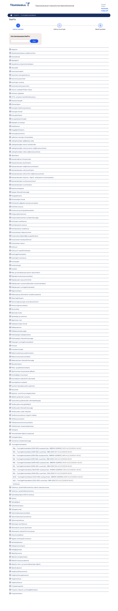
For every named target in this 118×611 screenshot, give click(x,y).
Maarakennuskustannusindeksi (22, 276)
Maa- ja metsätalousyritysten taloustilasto (25, 272)
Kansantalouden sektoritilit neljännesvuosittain (27, 174)
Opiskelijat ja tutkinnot (19, 316)
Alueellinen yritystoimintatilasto (22, 64)
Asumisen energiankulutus (20, 75)
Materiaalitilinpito (17, 298)
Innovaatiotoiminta (18, 133)
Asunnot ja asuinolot (18, 79)
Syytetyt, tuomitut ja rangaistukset (23, 393)
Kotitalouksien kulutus (19, 225)
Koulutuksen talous (18, 243)
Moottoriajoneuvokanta (19, 305)
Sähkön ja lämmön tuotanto (20, 397)
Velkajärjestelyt (16, 549)
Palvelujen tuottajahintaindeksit (22, 342)
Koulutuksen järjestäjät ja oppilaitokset (24, 236)
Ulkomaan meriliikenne (19, 524)
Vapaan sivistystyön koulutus (21, 539)
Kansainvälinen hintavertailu (21, 159)
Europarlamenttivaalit (18, 119)
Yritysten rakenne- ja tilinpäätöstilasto (24, 590)
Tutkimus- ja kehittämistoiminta (22, 491)
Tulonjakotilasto (16, 437)
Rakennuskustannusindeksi (20, 357)
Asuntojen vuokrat (17, 82)
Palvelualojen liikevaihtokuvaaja (22, 338)
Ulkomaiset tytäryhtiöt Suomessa (23, 531)
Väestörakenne (16, 568)
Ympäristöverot (16, 582)
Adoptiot (14, 49)
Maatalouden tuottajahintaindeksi (23, 287)
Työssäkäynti (15, 502)
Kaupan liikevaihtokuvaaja (20, 192)
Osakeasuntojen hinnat (19, 324)
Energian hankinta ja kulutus (21, 108)
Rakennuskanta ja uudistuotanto (22, 353)
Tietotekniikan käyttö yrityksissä (22, 433)
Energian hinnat (16, 112)
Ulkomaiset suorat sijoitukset (21, 528)
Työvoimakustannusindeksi (20, 513)
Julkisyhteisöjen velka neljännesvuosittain (25, 152)
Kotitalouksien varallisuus (20, 229)
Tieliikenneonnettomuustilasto (22, 422)
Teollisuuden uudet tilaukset (21, 411)
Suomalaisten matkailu (19, 382)
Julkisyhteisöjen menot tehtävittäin (23, 144)
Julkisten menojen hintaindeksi (22, 137)
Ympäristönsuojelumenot (20, 575)
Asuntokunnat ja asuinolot (20, 86)
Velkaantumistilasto (18, 546)
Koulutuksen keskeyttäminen (21, 240)
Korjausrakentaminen (18, 214)
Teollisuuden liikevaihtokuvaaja (22, 408)
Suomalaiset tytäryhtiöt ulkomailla (23, 379)
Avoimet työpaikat (17, 93)
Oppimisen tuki (16, 320)
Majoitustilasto (16, 291)
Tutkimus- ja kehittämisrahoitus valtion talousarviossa (30, 487)
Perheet (14, 346)
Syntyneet (14, 389)
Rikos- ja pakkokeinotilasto (20, 368)
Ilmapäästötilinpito (17, 130)
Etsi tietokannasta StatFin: (20, 36)
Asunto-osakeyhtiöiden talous (21, 90)
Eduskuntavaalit (16, 101)
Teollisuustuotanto (17, 419)
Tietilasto (14, 430)
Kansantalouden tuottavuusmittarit (23, 181)
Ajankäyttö (15, 60)
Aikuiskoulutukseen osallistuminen (23, 53)
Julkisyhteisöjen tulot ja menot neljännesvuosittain (28, 148)
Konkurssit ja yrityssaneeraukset (22, 210)
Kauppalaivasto (16, 196)
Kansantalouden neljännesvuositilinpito (25, 166)
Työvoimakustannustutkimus (21, 517)
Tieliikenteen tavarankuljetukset (22, 426)
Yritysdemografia (17, 586)
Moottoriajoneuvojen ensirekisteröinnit (25, 302)
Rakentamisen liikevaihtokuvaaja (22, 360)
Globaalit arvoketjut (18, 122)
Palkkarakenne (16, 327)
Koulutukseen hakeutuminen (21, 232)
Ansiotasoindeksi (17, 71)
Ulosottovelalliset (17, 535)
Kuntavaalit (15, 261)
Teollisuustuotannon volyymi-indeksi (24, 415)
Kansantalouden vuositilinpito (21, 185)
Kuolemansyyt (16, 265)
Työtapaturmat (16, 509)
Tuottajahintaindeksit (28, 15)
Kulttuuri (14, 247)
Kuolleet (14, 269)
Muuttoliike (15, 309)
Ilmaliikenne (15, 126)
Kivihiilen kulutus (17, 207)
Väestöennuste (16, 553)
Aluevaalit (14, 68)
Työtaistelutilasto (17, 506)
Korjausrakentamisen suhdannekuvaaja (24, 218)
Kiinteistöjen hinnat (18, 199)
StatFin (16, 15)
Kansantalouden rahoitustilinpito (22, 170)
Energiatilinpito (16, 115)
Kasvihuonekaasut (17, 188)
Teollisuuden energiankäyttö (21, 404)
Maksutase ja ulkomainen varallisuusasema (26, 294)
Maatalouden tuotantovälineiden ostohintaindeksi (28, 283)
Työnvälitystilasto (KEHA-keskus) (22, 495)
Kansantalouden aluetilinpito (21, 163)
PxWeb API (104, 11)
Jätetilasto (15, 155)
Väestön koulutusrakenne (20, 560)
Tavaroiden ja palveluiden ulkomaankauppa (26, 400)
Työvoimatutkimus (17, 520)
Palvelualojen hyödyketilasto (21, 335)
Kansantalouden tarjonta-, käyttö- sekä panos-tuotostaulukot (32, 177)
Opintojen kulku (16, 313)
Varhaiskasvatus (17, 542)
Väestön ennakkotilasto (19, 557)
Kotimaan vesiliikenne (19, 221)
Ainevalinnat (15, 57)
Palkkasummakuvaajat (19, 331)
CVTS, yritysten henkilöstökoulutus (23, 97)
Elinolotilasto (15, 104)
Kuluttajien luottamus (18, 258)
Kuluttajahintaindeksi (18, 254)
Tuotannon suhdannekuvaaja (21, 441)
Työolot (13, 498)
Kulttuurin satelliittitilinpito (20, 251)
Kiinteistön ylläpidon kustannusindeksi (24, 203)
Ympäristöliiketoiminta (19, 571)
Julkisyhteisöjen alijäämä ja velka (22, 141)
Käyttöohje (104, 8)
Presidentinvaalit (17, 349)
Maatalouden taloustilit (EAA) (21, 280)
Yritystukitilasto (16, 593)
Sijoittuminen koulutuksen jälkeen (23, 371)
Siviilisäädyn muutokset (19, 375)
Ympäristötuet (16, 579)
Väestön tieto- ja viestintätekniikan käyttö (25, 564)
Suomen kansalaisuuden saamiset (23, 386)
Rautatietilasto (16, 364)
